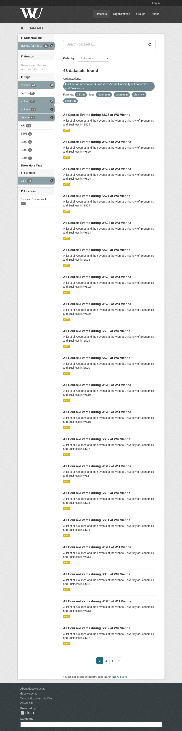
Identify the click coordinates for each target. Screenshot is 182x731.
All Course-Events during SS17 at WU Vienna (96, 439)
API (109, 677)
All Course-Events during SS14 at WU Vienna (96, 520)
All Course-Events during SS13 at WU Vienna (96, 574)
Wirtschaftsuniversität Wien (37, 698)
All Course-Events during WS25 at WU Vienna (97, 142)
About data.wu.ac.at (32, 688)
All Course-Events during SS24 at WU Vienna (96, 196)
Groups (140, 13)
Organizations (121, 13)
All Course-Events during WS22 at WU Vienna (97, 277)
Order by (69, 58)
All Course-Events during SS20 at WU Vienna (96, 358)
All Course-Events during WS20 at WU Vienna (97, 304)
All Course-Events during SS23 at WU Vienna (96, 250)
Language (26, 718)
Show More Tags (31, 165)
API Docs (122, 677)
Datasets (101, 13)
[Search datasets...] (104, 44)
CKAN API (26, 703)
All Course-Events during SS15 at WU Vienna (96, 493)
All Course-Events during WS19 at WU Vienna (97, 385)
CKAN (27, 713)
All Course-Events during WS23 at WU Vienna (97, 223)
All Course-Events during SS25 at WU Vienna (96, 114)
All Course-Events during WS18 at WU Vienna (97, 412)
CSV (66, 130)
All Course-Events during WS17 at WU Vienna (97, 466)
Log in (156, 3)
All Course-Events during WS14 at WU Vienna (97, 547)
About (155, 13)
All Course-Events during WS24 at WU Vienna (97, 169)
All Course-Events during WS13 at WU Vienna (97, 601)
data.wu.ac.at (28, 693)
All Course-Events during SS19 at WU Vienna (96, 331)
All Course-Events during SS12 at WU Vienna (96, 628)
